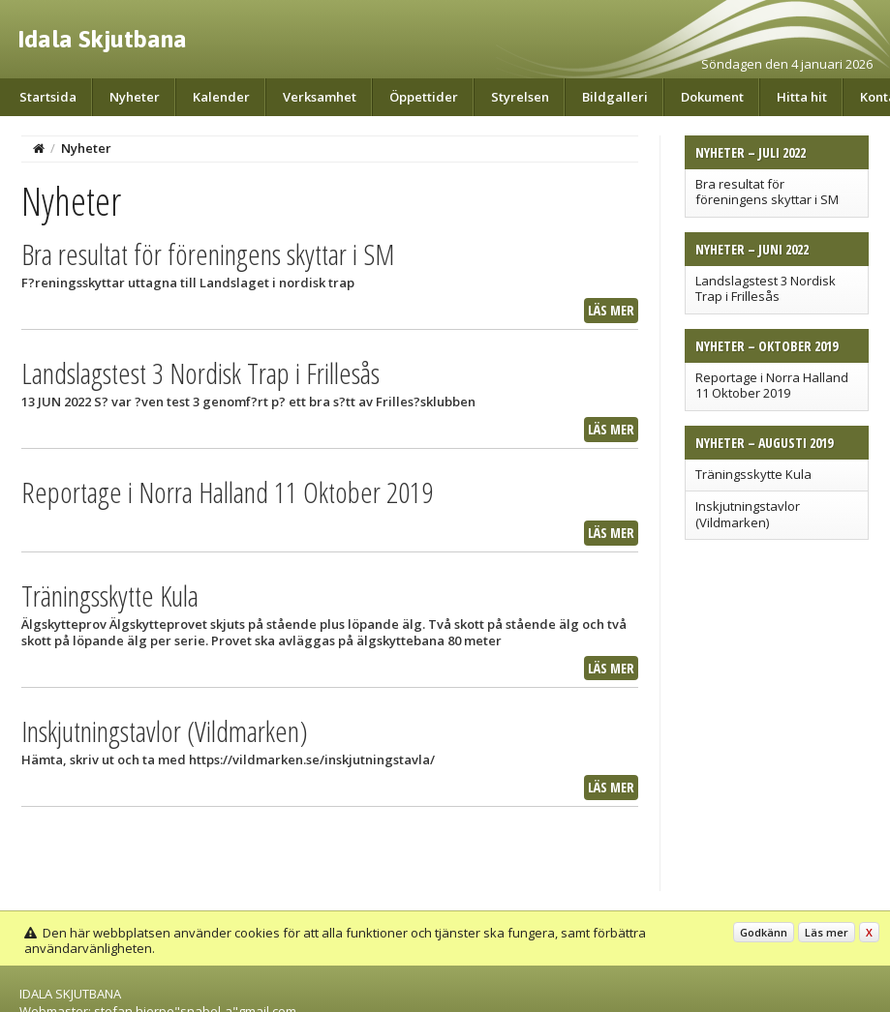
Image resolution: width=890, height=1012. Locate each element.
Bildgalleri (615, 96)
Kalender (221, 96)
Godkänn (763, 932)
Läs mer (611, 310)
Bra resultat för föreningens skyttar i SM (767, 191)
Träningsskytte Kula (753, 474)
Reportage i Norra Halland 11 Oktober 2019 (771, 385)
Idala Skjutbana (102, 38)
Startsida (48, 96)
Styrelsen (520, 96)
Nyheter (134, 96)
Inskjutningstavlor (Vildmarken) (747, 513)
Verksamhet (319, 96)
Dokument (712, 96)
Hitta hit (802, 96)
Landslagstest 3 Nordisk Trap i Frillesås (765, 288)
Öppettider (423, 96)
